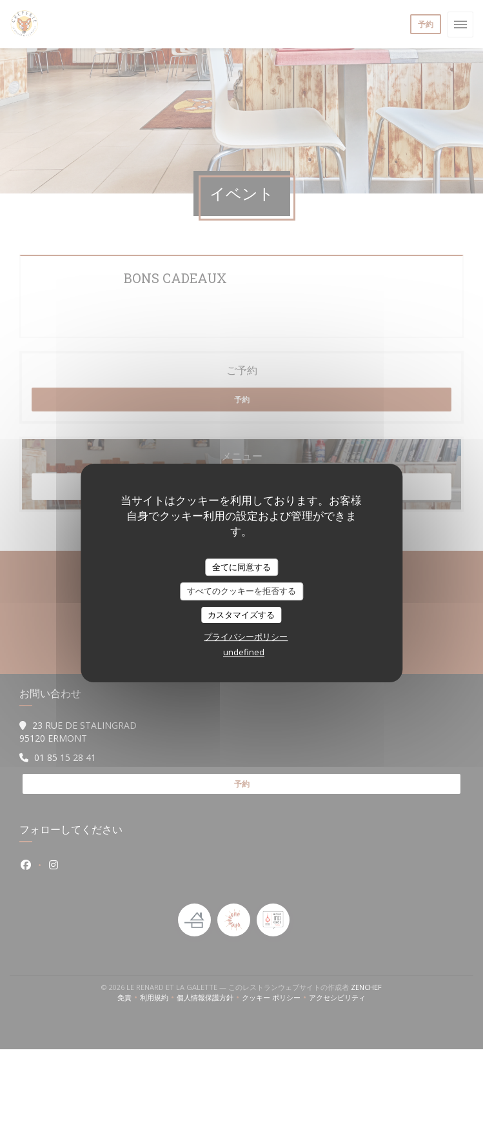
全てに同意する (241, 567)
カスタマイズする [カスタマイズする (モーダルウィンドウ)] (241, 614)
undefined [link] (243, 652)
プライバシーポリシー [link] (246, 636)
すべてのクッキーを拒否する (241, 591)
